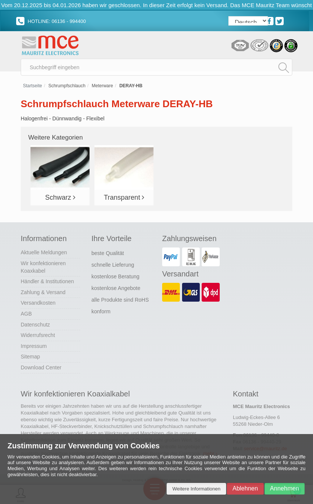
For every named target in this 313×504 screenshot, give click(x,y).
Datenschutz (35, 325)
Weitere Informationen (196, 489)
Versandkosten (38, 303)
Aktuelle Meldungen (44, 252)
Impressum (34, 346)
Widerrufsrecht (38, 335)
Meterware (102, 85)
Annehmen (284, 488)
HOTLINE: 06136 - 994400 (51, 21)
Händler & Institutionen (47, 281)
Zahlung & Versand (43, 292)
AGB (26, 314)
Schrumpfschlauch (66, 85)
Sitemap (30, 357)
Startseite (32, 85)
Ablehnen (245, 488)
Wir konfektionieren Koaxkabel (43, 267)
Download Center (41, 367)
